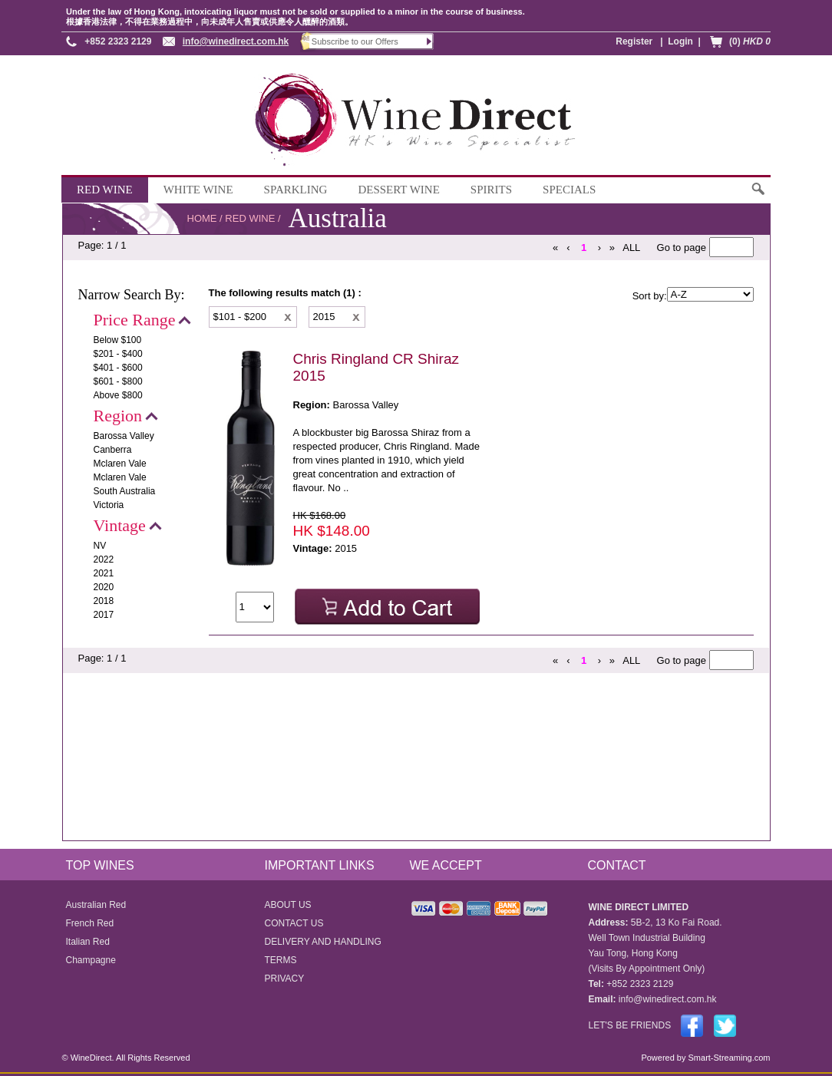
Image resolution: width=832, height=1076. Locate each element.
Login (680, 41)
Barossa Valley (124, 436)
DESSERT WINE (398, 189)
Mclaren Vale (120, 463)
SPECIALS (569, 189)
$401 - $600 (118, 367)
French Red (90, 923)
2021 (104, 573)
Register (634, 41)
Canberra (113, 449)
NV (100, 545)
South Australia (125, 491)
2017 (104, 614)
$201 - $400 (118, 353)
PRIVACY (285, 978)
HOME (202, 218)
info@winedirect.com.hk (236, 41)
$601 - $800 (118, 381)
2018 (104, 601)
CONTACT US (294, 923)
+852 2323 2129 (117, 41)
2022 (104, 559)
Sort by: (649, 296)
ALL (631, 247)
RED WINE (105, 189)
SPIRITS (491, 189)
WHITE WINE (198, 189)
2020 (104, 587)
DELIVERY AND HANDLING (323, 941)
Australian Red (96, 904)
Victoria (109, 505)
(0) (750, 41)
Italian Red (88, 941)
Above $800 (118, 395)
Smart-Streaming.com (727, 1057)
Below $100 (118, 340)
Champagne (91, 960)
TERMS (281, 960)
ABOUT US (288, 904)
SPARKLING (296, 189)
